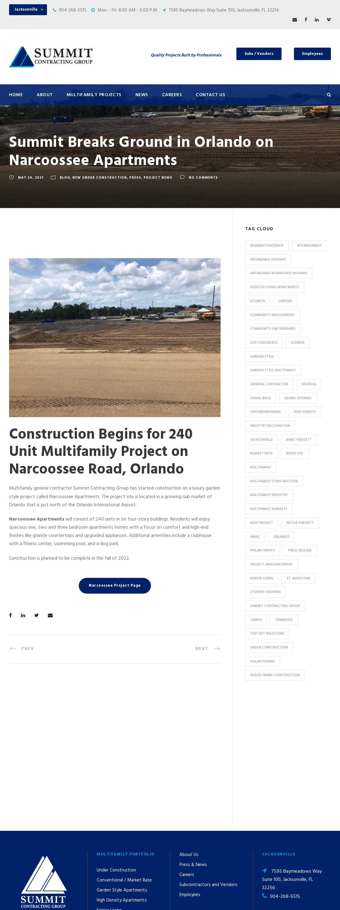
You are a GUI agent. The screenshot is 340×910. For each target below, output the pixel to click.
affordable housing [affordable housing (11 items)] (268, 259)
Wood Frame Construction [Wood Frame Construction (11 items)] (275, 675)
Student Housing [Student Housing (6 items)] (265, 592)
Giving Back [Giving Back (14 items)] (260, 398)
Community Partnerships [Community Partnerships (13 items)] (272, 329)
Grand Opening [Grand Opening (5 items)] (298, 398)
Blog (65, 177)
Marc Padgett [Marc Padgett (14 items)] (299, 440)
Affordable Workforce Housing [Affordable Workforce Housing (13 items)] (278, 273)
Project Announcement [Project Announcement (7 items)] (271, 564)
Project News (158, 177)
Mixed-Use (107, 820)
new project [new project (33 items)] (261, 523)
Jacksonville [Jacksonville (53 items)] (261, 440)
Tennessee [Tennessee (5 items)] (284, 620)
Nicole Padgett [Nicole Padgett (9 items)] (300, 523)
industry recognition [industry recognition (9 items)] (270, 426)
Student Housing (113, 850)
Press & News (193, 734)
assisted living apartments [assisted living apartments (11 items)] (274, 287)
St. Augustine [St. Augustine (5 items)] (298, 578)
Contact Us (210, 95)
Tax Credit (107, 810)
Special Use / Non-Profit (120, 840)
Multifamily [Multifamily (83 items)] (260, 467)
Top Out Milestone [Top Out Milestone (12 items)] (267, 633)
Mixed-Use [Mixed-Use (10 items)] (294, 453)
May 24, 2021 (30, 177)
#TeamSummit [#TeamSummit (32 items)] (309, 245)
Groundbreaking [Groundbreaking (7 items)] (265, 412)
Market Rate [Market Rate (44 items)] (261, 453)
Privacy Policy (223, 897)
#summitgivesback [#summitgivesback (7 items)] (267, 245)
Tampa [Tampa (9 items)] (256, 620)
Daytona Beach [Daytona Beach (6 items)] (264, 342)
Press (135, 177)
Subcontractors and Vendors (208, 754)
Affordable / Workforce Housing (128, 830)
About (45, 95)
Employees (312, 54)
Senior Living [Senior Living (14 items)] (261, 578)
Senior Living (109, 780)
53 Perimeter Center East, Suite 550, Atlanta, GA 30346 (293, 810)
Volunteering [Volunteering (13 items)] (262, 661)
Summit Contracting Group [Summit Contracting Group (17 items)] (275, 606)
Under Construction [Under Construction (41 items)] (269, 647)
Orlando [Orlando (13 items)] (281, 537)
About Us (188, 724)
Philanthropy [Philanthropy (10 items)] (262, 550)
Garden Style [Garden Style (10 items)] (262, 356)
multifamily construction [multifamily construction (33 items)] (274, 481)
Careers (172, 95)
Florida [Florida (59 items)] (297, 342)
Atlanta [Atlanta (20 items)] (257, 301)
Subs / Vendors (259, 54)
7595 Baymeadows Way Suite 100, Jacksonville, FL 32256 (223, 10)
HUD (101, 800)
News (141, 95)
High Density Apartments (122, 770)
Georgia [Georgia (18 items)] (309, 384)
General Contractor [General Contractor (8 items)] (269, 384)
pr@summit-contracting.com (279, 852)
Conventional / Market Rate (124, 749)
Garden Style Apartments (122, 759)
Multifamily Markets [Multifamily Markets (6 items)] (268, 509)
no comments (203, 177)
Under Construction (116, 739)
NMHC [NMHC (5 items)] (255, 537)
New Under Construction (99, 177)
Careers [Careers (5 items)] (285, 301)
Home (16, 95)
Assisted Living (112, 790)
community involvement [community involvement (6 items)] (272, 315)
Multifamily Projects (94, 95)
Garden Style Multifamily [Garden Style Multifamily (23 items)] (273, 370)
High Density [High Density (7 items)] (305, 412)
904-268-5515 (72, 10)
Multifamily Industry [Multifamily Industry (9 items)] (269, 495)
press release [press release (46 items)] (300, 550)
